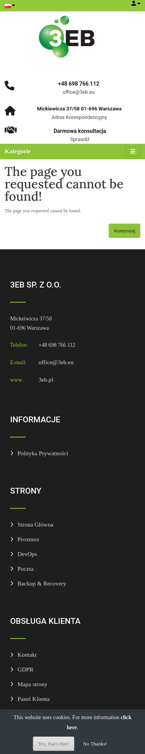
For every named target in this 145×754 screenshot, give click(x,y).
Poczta (25, 568)
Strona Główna (35, 524)
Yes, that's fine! (53, 744)
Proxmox (28, 539)
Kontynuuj (124, 231)
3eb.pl (46, 379)
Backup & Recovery (41, 583)
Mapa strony (32, 684)
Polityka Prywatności (42, 453)
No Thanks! (95, 744)
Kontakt (27, 654)
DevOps (27, 554)
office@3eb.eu (56, 362)
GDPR (25, 669)
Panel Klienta (33, 698)
